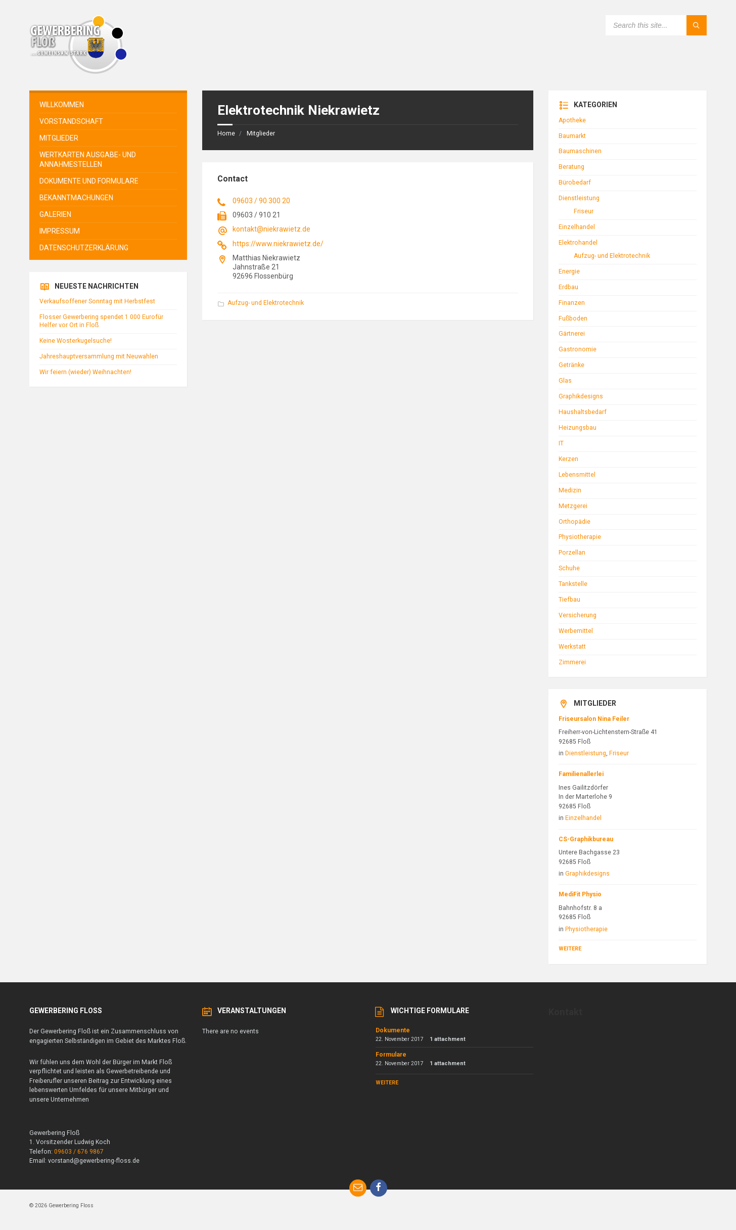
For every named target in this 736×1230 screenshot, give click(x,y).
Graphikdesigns (581, 396)
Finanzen (572, 302)
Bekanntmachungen (76, 198)
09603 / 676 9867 (79, 1151)
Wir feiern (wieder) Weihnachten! (85, 372)
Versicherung (577, 615)
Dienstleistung (579, 198)
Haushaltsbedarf (583, 412)
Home (226, 133)
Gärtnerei (572, 333)
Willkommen (61, 105)
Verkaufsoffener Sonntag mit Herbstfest (97, 301)
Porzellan (572, 552)
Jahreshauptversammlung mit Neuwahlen (98, 356)
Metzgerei (573, 506)
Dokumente (393, 1030)
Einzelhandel (577, 227)
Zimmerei (572, 662)
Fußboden (573, 318)
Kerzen (568, 459)
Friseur (583, 211)
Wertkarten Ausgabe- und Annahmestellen (87, 159)
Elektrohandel (578, 242)
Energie (569, 271)
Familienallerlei (581, 774)
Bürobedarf (575, 182)
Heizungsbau (577, 427)
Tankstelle (573, 583)
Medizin (570, 490)
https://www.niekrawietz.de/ (278, 244)
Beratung (571, 166)
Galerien (55, 214)
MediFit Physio (580, 894)
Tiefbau (569, 599)
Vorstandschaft (71, 121)
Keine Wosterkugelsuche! (75, 340)
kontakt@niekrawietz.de (271, 229)
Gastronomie (577, 349)
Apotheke (572, 120)
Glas (565, 380)
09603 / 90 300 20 (261, 201)
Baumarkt (572, 136)
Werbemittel (576, 630)
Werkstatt (572, 646)
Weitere (570, 948)
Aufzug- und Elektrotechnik (265, 302)
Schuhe (569, 568)
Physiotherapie (580, 536)
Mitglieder (261, 133)
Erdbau (568, 287)
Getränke (571, 365)
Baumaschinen (580, 151)
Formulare (391, 1054)
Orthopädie (574, 521)
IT (561, 443)
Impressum (59, 231)
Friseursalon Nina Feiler (594, 718)
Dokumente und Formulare (89, 181)
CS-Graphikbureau (586, 839)
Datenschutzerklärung (83, 248)
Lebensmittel (577, 474)
